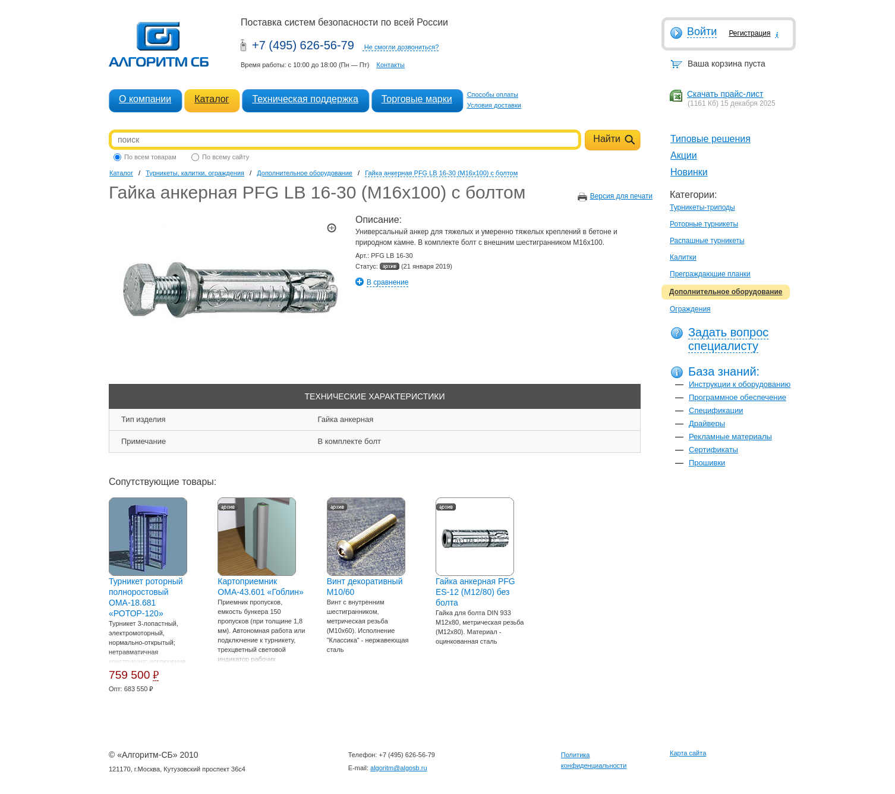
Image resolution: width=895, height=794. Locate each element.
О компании (145, 99)
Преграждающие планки (710, 274)
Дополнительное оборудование (725, 292)
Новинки (689, 172)
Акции (683, 155)
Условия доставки (494, 105)
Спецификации (716, 410)
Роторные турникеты (704, 224)
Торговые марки (417, 99)
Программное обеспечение (737, 397)
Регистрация (749, 33)
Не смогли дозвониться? (401, 47)
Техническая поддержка (305, 99)
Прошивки (707, 462)
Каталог (211, 99)
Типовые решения (710, 139)
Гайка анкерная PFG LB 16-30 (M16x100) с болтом (441, 173)
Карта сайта (688, 753)
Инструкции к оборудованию (739, 384)
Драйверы (707, 423)
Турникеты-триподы (702, 207)
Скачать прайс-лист (725, 94)
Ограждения (690, 309)
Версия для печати (621, 196)
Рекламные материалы (730, 436)
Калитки (683, 257)
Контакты (390, 64)
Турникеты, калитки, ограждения (195, 173)
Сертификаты (713, 449)
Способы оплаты (492, 94)
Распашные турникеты (707, 241)
